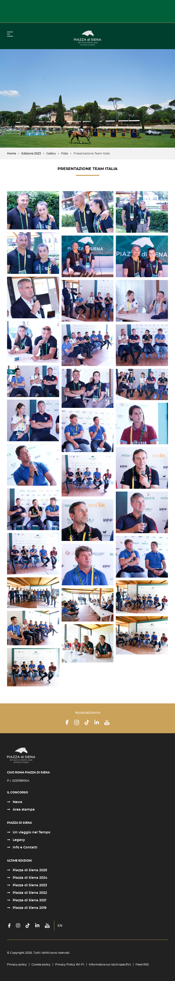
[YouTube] (106, 722)
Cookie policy (41, 964)
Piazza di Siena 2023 (29, 885)
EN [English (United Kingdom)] (60, 925)
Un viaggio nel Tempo (31, 832)
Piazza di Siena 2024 (29, 877)
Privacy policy (17, 964)
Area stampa (23, 809)
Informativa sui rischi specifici (110, 964)
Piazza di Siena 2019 (29, 908)
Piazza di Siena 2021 (29, 900)
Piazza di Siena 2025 (29, 870)
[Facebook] (67, 722)
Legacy (18, 840)
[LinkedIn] (96, 722)
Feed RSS (142, 964)
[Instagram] (76, 722)
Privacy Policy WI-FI (69, 964)
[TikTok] (87, 722)
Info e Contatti (24, 847)
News (17, 802)
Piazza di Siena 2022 (29, 892)
